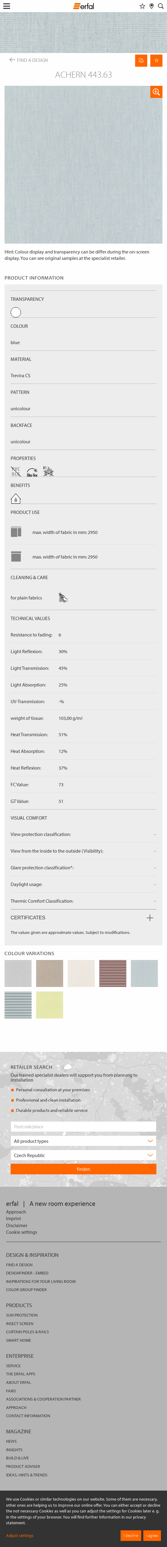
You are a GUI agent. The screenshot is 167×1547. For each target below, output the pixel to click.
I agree (152, 1535)
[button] (156, 92)
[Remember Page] (156, 61)
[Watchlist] (142, 6)
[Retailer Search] (151, 6)
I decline (131, 1535)
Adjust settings (19, 1535)
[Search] (161, 6)
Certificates (82, 917)
